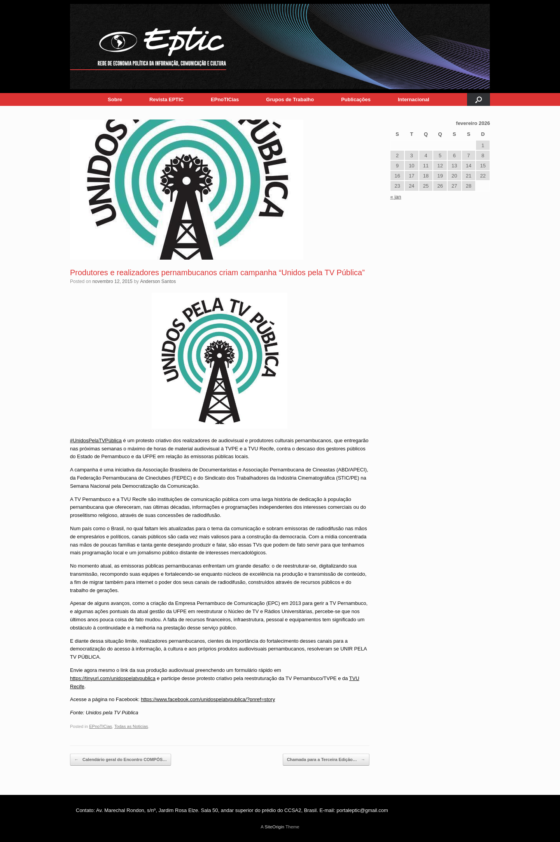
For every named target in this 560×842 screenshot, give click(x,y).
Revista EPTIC (166, 99)
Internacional (413, 99)
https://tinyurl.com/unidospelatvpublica (113, 678)
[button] (478, 99)
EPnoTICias (225, 99)
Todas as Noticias (131, 726)
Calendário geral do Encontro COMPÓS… (120, 759)
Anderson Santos (158, 281)
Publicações (356, 99)
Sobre (115, 99)
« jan (395, 197)
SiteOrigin (274, 826)
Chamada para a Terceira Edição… (326, 759)
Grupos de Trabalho (290, 99)
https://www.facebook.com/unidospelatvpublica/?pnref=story (208, 699)
